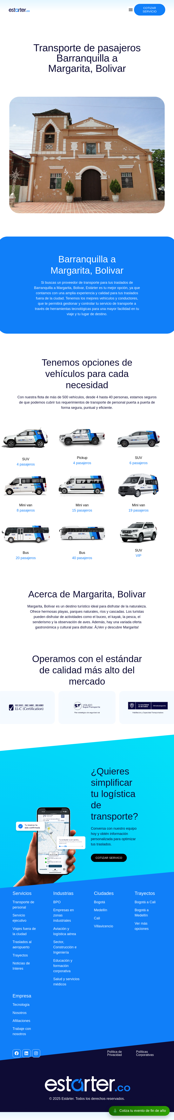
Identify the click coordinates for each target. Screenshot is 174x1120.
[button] (131, 10)
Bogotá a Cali (145, 902)
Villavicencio (103, 926)
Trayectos (20, 955)
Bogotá (99, 902)
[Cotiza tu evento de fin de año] (139, 1111)
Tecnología (21, 1005)
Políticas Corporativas (145, 1053)
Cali (97, 918)
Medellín (100, 910)
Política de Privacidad (114, 1053)
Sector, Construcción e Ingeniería (65, 947)
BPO (57, 902)
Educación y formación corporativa (62, 966)
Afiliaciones (21, 1021)
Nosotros (20, 1013)
